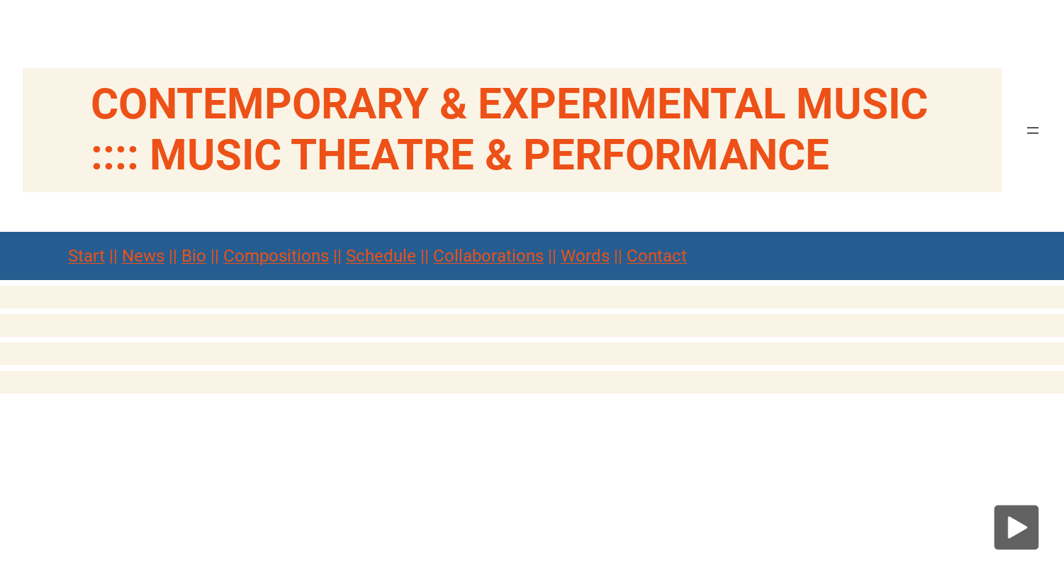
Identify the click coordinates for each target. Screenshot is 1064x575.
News (143, 256)
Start (86, 256)
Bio (193, 256)
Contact (657, 256)
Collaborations (488, 256)
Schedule (381, 256)
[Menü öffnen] (1032, 130)
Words (585, 256)
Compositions (276, 256)
